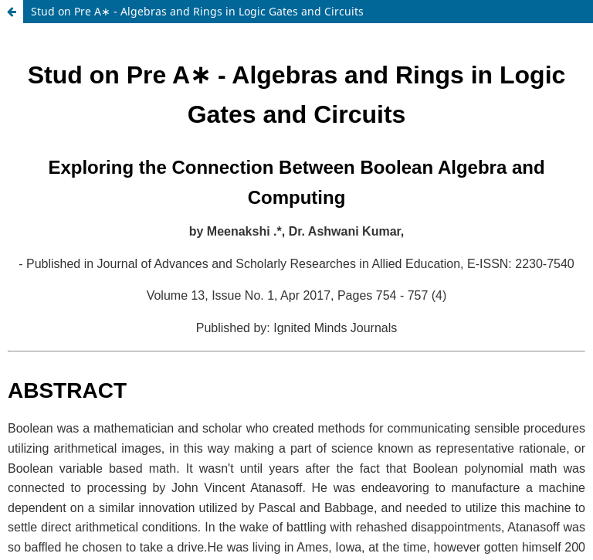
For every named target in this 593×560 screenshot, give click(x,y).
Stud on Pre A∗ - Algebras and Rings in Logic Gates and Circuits (197, 11)
